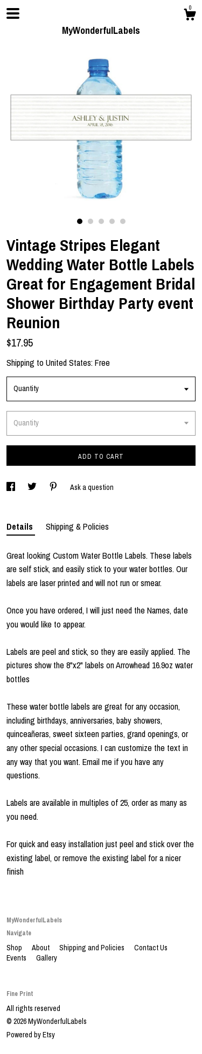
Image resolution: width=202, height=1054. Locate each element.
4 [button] (112, 221)
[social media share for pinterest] (54, 487)
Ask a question (92, 487)
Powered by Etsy (30, 1034)
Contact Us (151, 947)
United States (68, 363)
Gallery (46, 958)
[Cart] (190, 16)
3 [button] (101, 221)
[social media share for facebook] (11, 487)
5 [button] (123, 221)
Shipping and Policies (92, 947)
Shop (15, 947)
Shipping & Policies (77, 526)
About (41, 947)
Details (20, 526)
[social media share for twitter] (32, 487)
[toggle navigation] (12, 13)
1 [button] (79, 221)
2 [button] (90, 221)
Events (17, 958)
